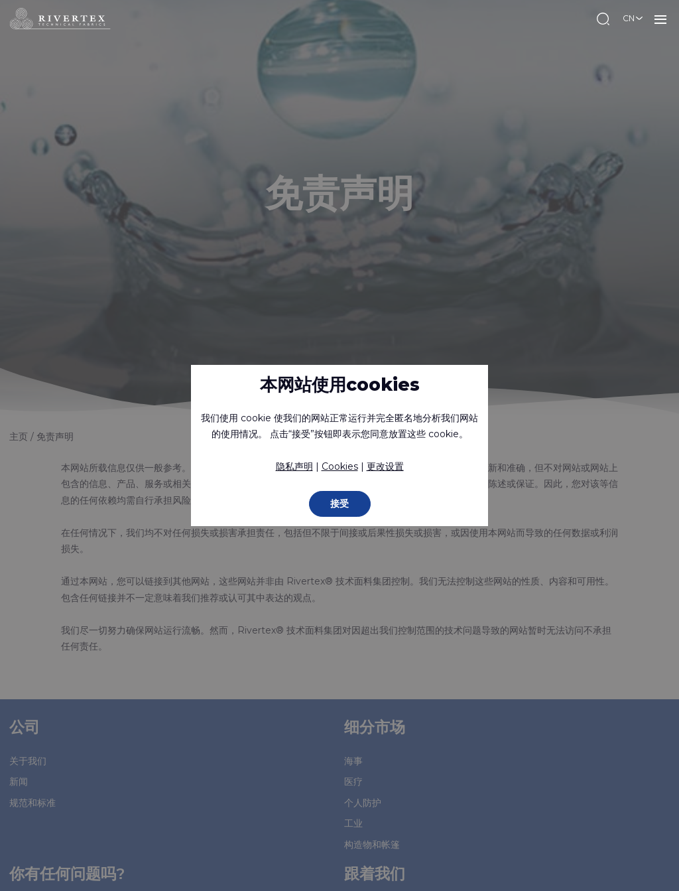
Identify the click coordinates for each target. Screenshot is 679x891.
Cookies (340, 466)
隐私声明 (294, 466)
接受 (339, 504)
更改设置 (385, 466)
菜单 (660, 19)
